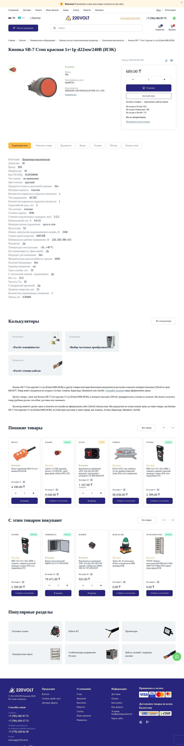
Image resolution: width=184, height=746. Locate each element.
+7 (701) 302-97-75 (18, 692)
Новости (87, 10)
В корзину (24, 493)
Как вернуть (117, 683)
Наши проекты (52, 10)
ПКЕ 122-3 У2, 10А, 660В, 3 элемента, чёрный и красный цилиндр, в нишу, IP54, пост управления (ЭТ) (158, 464)
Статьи (76, 10)
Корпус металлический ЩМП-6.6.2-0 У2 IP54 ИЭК (56, 554)
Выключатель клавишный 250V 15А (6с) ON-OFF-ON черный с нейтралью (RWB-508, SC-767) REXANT (90, 557)
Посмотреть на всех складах (138, 122)
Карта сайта (117, 695)
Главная (12, 40)
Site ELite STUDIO (109, 739)
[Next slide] (172, 420)
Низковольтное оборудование (43, 40)
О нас (79, 670)
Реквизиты (82, 696)
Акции (66, 10)
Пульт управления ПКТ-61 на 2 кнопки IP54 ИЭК (24, 462)
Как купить (116, 679)
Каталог (23, 40)
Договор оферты (50, 679)
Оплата (38, 10)
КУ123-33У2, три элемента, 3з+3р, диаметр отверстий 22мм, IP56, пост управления (125, 463)
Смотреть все (70, 95)
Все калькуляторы (163, 321)
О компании (13, 10)
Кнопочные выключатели (113, 40)
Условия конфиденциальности (121, 689)
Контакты (99, 10)
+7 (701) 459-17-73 (18, 697)
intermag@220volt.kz (18, 716)
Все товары (146, 420)
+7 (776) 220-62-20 (18, 708)
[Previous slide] (164, 420)
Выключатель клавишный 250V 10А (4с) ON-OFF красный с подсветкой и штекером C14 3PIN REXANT (91, 464)
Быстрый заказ (148, 96)
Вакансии (81, 675)
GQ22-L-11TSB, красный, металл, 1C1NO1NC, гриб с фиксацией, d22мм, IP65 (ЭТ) (57, 463)
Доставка (27, 10)
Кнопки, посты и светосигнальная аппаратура (79, 40)
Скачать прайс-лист (51, 675)
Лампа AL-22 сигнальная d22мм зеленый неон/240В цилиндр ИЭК (124, 555)
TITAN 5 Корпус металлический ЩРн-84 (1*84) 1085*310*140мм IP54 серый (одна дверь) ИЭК (159, 557)
